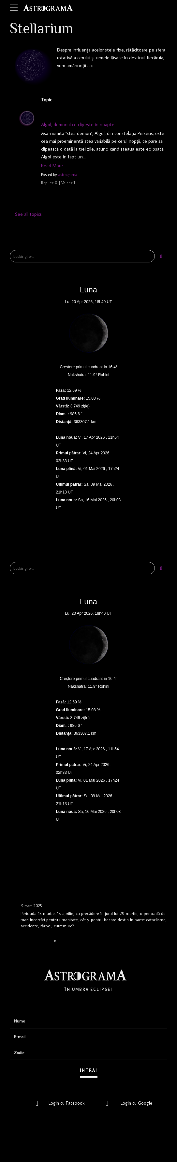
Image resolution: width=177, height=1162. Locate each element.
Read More (52, 165)
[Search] (161, 256)
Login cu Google (127, 1102)
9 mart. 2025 (31, 905)
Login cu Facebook (58, 1102)
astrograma (68, 174)
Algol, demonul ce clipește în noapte (78, 124)
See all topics (28, 214)
